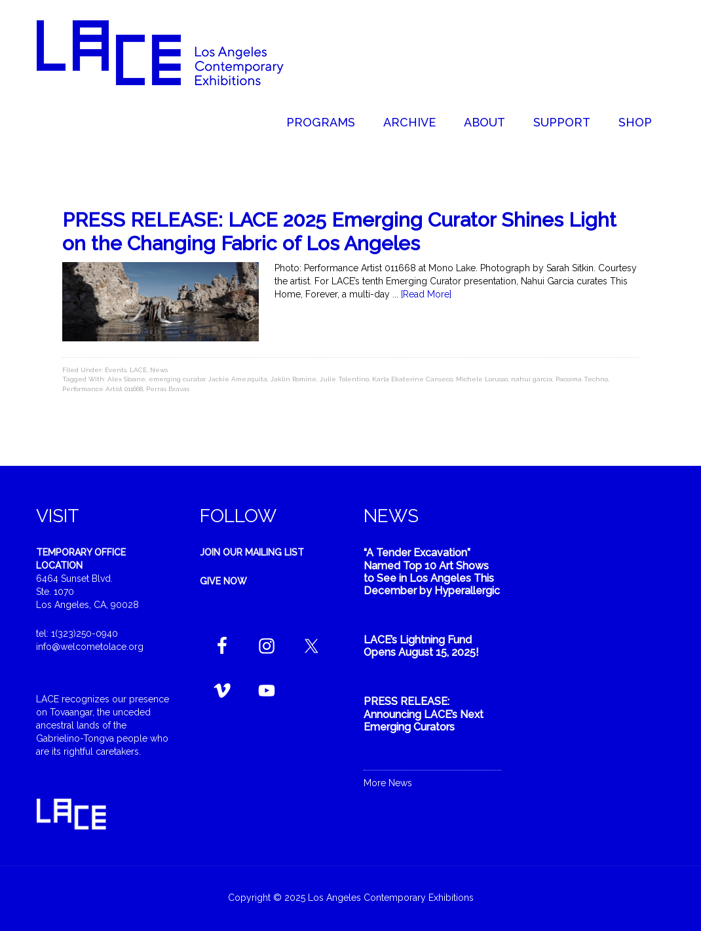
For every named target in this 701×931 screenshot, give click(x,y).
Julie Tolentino (344, 379)
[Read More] (426, 294)
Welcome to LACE (173, 52)
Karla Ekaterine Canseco (412, 379)
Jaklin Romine (293, 379)
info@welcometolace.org (89, 646)
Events (115, 369)
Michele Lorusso (482, 379)
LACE (138, 369)
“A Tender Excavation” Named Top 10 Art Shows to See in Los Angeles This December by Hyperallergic (432, 571)
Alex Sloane (126, 379)
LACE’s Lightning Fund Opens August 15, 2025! (421, 646)
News (159, 369)
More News (388, 783)
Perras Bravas (167, 388)
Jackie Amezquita (237, 379)
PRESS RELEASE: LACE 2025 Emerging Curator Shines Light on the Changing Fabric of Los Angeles (339, 231)
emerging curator (177, 379)
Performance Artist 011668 (102, 388)
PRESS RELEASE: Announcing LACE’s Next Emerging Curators (423, 713)
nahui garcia (531, 379)
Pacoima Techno (582, 379)
